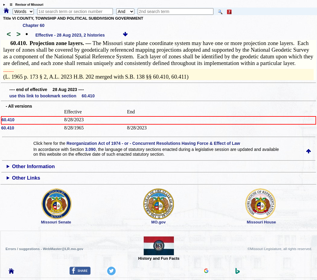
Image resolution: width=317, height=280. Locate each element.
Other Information (33, 166)
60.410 (8, 119)
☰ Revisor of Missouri (25, 4)
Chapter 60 (33, 25)
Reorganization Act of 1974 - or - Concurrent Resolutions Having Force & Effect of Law (153, 143)
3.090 (90, 149)
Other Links (26, 178)
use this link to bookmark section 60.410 (51, 95)
